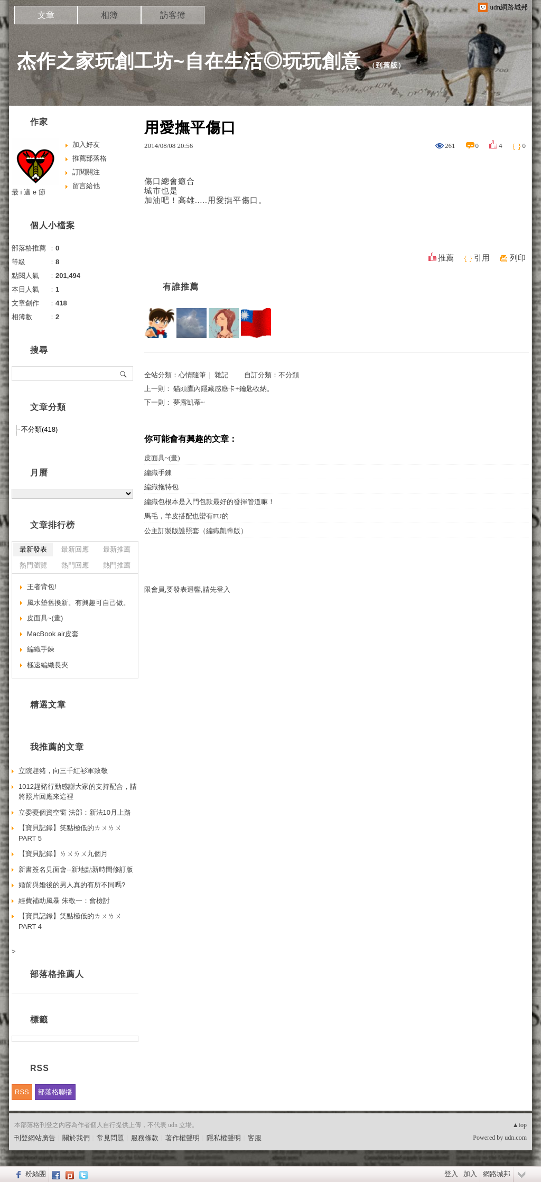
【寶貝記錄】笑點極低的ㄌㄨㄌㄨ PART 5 (70, 833)
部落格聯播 (55, 1092)
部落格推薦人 (57, 974)
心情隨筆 (192, 375)
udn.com (516, 1137)
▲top (519, 1125)
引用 (482, 258)
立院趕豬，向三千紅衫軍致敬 (63, 771)
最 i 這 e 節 (28, 192)
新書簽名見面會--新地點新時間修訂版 (75, 869)
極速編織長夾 (47, 665)
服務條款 (144, 1138)
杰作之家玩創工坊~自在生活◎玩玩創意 (189, 61)
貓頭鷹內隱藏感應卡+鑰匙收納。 (223, 389)
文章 (46, 15)
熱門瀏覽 (33, 565)
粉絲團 (35, 1174)
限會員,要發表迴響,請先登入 (187, 589)
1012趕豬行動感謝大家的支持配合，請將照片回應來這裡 (77, 792)
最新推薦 (116, 549)
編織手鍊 (158, 473)
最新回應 (75, 549)
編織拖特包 (161, 487)
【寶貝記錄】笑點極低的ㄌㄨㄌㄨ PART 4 (70, 921)
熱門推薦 (116, 565)
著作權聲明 (182, 1138)
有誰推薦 (181, 286)
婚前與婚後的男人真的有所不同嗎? (71, 885)
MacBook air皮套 (53, 634)
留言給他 (86, 186)
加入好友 (86, 144)
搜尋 (124, 373)
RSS (22, 1092)
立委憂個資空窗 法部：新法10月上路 (74, 812)
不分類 (288, 375)
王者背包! (42, 587)
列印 (518, 258)
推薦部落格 (89, 158)
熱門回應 (75, 565)
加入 (470, 1174)
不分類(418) (39, 429)
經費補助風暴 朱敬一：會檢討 (64, 901)
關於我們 (76, 1138)
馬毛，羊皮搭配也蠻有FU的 (186, 516)
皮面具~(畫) (162, 458)
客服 (255, 1138)
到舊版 (387, 65)
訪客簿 (172, 15)
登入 (451, 1174)
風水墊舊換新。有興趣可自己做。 (78, 603)
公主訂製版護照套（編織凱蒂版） (195, 531)
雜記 (221, 375)
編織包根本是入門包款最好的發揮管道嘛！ (209, 502)
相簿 (109, 15)
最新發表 (33, 549)
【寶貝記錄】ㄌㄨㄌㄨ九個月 (63, 854)
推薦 (446, 258)
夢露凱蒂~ (188, 402)
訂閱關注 (86, 172)
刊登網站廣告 (34, 1138)
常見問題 (110, 1138)
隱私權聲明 (224, 1138)
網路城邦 (496, 1174)
